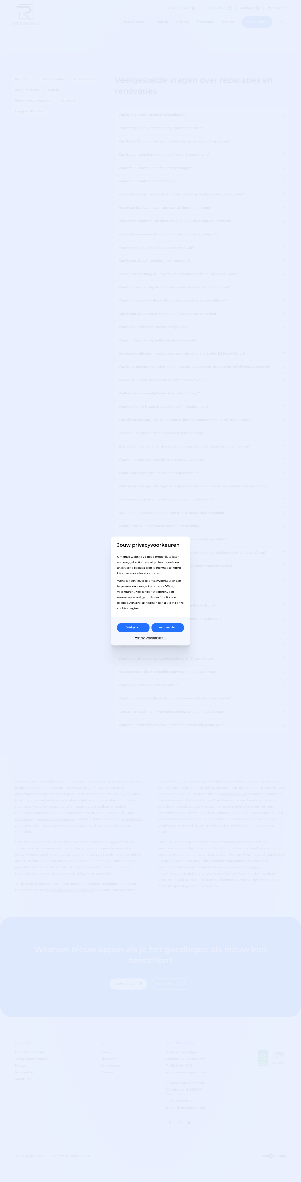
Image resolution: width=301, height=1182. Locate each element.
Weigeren (133, 627)
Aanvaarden (168, 627)
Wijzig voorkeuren (150, 638)
